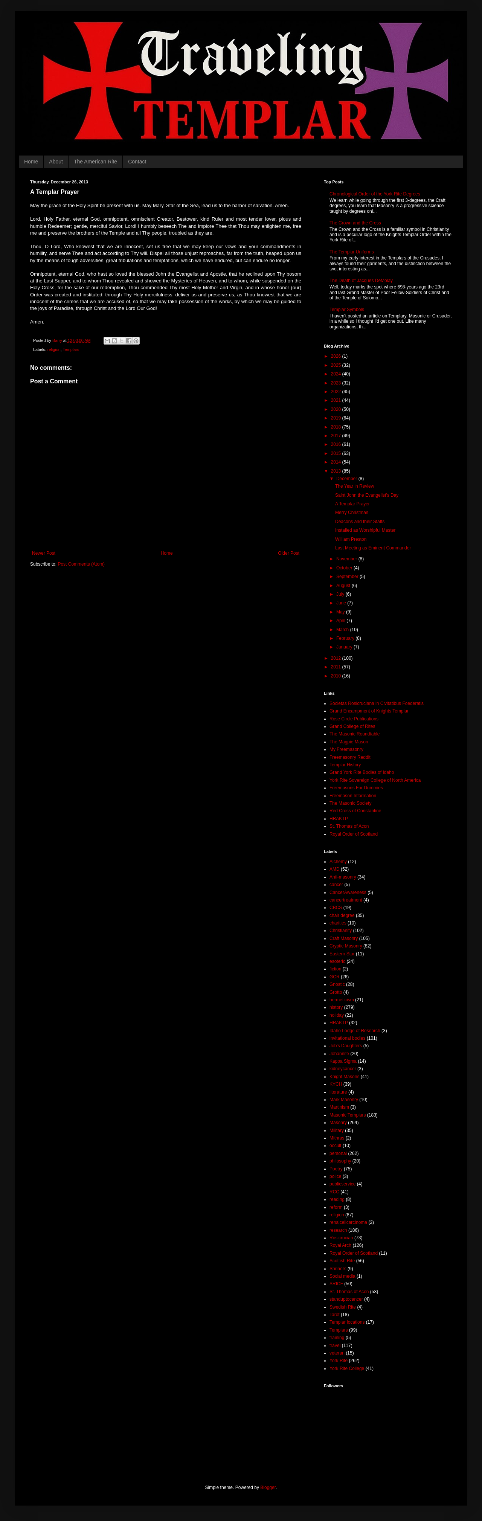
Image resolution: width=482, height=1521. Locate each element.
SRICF (336, 1283)
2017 (336, 435)
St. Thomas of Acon (349, 826)
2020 (336, 409)
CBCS (335, 907)
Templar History (345, 764)
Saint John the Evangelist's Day (366, 495)
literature (338, 1092)
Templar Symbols (346, 309)
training (336, 1337)
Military (336, 1130)
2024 (336, 374)
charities (337, 923)
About (56, 162)
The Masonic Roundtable (354, 734)
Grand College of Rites (352, 726)
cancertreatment (345, 900)
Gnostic (337, 984)
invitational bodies (347, 1038)
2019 (336, 418)
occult (335, 1145)
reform (336, 1207)
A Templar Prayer (352, 503)
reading (337, 1199)
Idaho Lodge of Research (354, 1030)
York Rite (338, 1360)
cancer (336, 884)
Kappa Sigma (343, 1061)
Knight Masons (344, 1076)
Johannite (339, 1053)
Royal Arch (340, 1245)
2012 (336, 658)
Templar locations (347, 1322)
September (348, 576)
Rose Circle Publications (353, 719)
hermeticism (341, 999)
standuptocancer (346, 1299)
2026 (336, 356)
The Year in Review (354, 486)
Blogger (268, 1487)
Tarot (334, 1314)
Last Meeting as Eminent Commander (373, 548)
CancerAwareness (347, 892)
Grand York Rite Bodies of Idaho (361, 772)
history (336, 1007)
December (347, 478)
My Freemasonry (346, 749)
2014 (336, 462)
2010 (336, 676)
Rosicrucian (341, 1237)
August (344, 585)
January (345, 647)
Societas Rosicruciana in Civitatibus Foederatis (376, 703)
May (341, 612)
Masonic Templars (347, 1115)
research (338, 1230)
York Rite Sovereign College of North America (375, 780)
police (335, 1176)
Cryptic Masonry (345, 946)
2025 (336, 365)
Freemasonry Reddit (350, 757)
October (345, 568)
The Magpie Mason (348, 741)
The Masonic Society (350, 803)
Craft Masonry (343, 938)
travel (334, 1345)
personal (338, 1153)
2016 (336, 444)
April (341, 620)
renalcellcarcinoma (348, 1222)
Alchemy (338, 861)
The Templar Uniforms (351, 252)
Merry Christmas (351, 512)
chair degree (342, 915)
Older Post (288, 553)
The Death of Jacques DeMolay (361, 280)
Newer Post (43, 553)
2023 (336, 383)
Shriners (337, 1268)
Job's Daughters (345, 1045)
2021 (336, 400)
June (341, 603)
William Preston (350, 539)
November (347, 558)
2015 (336, 453)
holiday (336, 1015)
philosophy (340, 1161)
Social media (342, 1276)
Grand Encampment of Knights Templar (369, 711)
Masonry (338, 1122)
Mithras (336, 1138)
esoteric (337, 961)
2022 (336, 391)
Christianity (340, 930)
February (345, 638)
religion (54, 349)
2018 (336, 427)
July (341, 594)
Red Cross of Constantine (355, 810)
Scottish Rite (342, 1260)
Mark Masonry (343, 1099)
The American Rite (95, 162)
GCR (334, 976)
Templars (71, 349)
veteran (337, 1353)
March (343, 629)
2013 (336, 471)
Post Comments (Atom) (81, 564)
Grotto (335, 992)
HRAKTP (338, 818)
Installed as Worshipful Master (365, 530)
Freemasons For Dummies (356, 787)
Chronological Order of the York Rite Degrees (374, 194)
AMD (334, 869)
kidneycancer (342, 1068)
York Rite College (346, 1368)
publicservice (342, 1184)
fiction (335, 969)
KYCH (335, 1084)
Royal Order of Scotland (353, 834)
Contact (137, 162)
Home (31, 162)
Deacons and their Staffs (359, 521)
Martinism (339, 1107)
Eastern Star (342, 954)
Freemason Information (352, 795)
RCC (334, 1192)
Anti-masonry (342, 877)
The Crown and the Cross (355, 223)
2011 (336, 667)
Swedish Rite (342, 1307)
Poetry (336, 1169)
